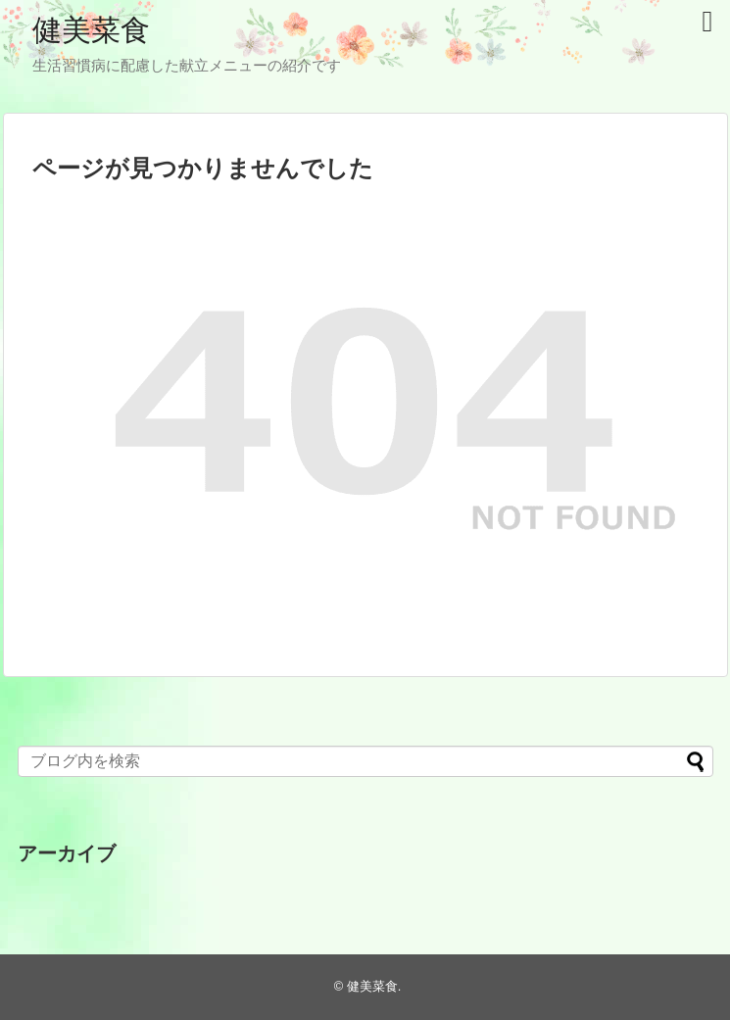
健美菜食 (91, 30)
